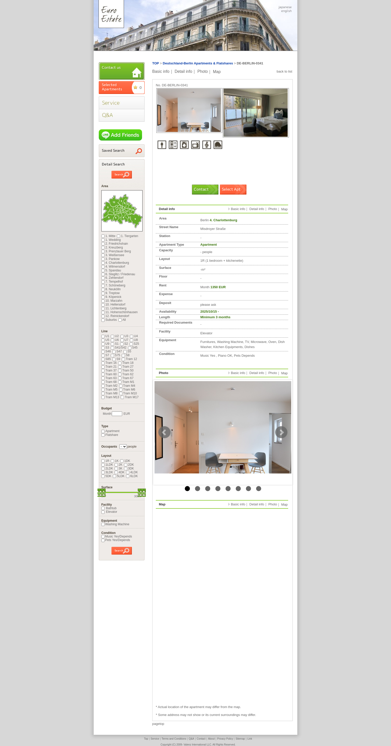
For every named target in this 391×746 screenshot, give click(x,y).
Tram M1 (126, 382)
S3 (105, 347)
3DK (129, 468)
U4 (134, 336)
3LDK (107, 472)
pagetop (158, 724)
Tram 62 (125, 374)
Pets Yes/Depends (115, 540)
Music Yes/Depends (116, 536)
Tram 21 (109, 366)
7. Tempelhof (112, 281)
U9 (105, 344)
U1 (105, 336)
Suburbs (109, 320)
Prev (164, 432)
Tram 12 (129, 359)
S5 (127, 351)
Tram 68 (109, 382)
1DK (125, 461)
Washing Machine (115, 524)
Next (281, 432)
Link (249, 738)
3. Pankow (110, 259)
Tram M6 (127, 389)
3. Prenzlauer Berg (116, 251)
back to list (284, 71)
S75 (115, 355)
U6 (115, 340)
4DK (119, 472)
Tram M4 (127, 386)
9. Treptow (110, 293)
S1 (115, 344)
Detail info (183, 71)
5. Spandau (111, 270)
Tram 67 (125, 378)
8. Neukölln (111, 289)
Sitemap (240, 738)
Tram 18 (125, 363)
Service (155, 738)
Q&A (191, 738)
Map (217, 71)
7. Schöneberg (113, 285)
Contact (201, 738)
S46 (106, 351)
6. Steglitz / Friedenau (118, 274)
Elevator (109, 512)
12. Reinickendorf (115, 316)
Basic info (161, 71)
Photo (202, 71)
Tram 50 (125, 370)
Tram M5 (109, 389)
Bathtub (109, 508)
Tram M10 (128, 393)
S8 (126, 355)
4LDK (132, 472)
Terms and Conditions (174, 738)
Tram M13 (110, 397)
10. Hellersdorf (113, 304)
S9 (116, 359)
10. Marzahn (111, 300)
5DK (106, 476)
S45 (132, 347)
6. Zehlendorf (112, 278)
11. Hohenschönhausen (119, 312)
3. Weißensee (112, 255)
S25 (134, 344)
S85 (106, 359)
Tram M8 (109, 393)
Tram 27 (125, 366)
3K (118, 468)
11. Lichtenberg (114, 308)
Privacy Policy (225, 738)
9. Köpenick (111, 297)
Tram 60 (109, 374)
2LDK (107, 468)
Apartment (110, 431)
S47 (117, 351)
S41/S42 (119, 347)
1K (115, 461)
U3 (124, 336)
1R (105, 461)
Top (146, 738)
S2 (124, 344)
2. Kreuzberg (112, 247)
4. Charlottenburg (115, 263)
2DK (129, 464)
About (211, 738)
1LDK (107, 464)
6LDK (132, 476)
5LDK (118, 476)
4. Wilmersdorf (113, 266)
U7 (124, 340)
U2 (115, 336)
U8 (134, 340)
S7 (105, 355)
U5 (105, 340)
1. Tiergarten (127, 236)
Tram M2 (109, 386)
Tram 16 (109, 363)
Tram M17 (129, 397)
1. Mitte (108, 236)
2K (118, 464)
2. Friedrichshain (114, 243)
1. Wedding (111, 240)
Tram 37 (109, 370)
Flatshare (109, 435)
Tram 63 (109, 378)
